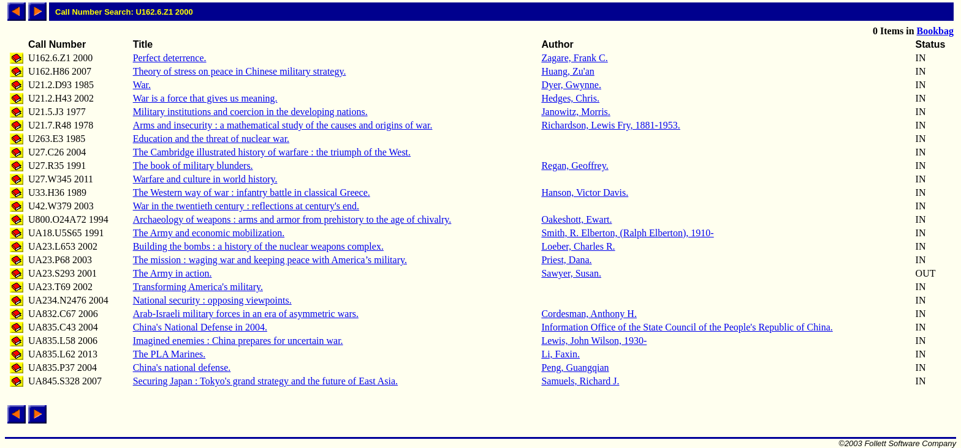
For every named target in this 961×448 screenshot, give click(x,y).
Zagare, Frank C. (574, 58)
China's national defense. (182, 367)
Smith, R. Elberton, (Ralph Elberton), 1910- (627, 233)
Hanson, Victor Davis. (584, 192)
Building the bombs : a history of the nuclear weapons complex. (258, 246)
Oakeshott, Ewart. (576, 219)
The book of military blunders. (193, 165)
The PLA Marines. (169, 354)
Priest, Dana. (566, 260)
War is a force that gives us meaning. (205, 98)
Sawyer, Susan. (571, 273)
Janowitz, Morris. (575, 111)
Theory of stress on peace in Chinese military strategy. (239, 71)
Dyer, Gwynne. (571, 85)
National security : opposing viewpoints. (212, 300)
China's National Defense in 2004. (200, 327)
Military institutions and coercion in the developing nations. (250, 111)
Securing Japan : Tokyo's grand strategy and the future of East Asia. (265, 381)
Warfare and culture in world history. (205, 179)
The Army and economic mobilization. (209, 233)
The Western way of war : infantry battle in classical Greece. (251, 192)
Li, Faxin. (560, 354)
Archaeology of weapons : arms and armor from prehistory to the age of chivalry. (292, 219)
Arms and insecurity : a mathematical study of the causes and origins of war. (283, 125)
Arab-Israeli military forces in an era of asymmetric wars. (246, 313)
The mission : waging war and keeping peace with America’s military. (270, 260)
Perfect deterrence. (170, 58)
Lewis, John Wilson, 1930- (594, 340)
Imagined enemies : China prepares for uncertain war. (238, 340)
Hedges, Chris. (570, 98)
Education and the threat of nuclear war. (211, 138)
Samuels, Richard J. (580, 381)
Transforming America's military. (198, 287)
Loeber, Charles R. (578, 246)
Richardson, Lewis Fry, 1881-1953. (610, 125)
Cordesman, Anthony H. (589, 313)
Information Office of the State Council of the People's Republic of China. (686, 327)
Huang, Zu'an (567, 71)
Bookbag (935, 31)
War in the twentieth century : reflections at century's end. (246, 206)
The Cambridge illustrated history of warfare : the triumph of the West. (272, 152)
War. (142, 85)
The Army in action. (172, 273)
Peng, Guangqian (575, 367)
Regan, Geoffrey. (574, 165)
